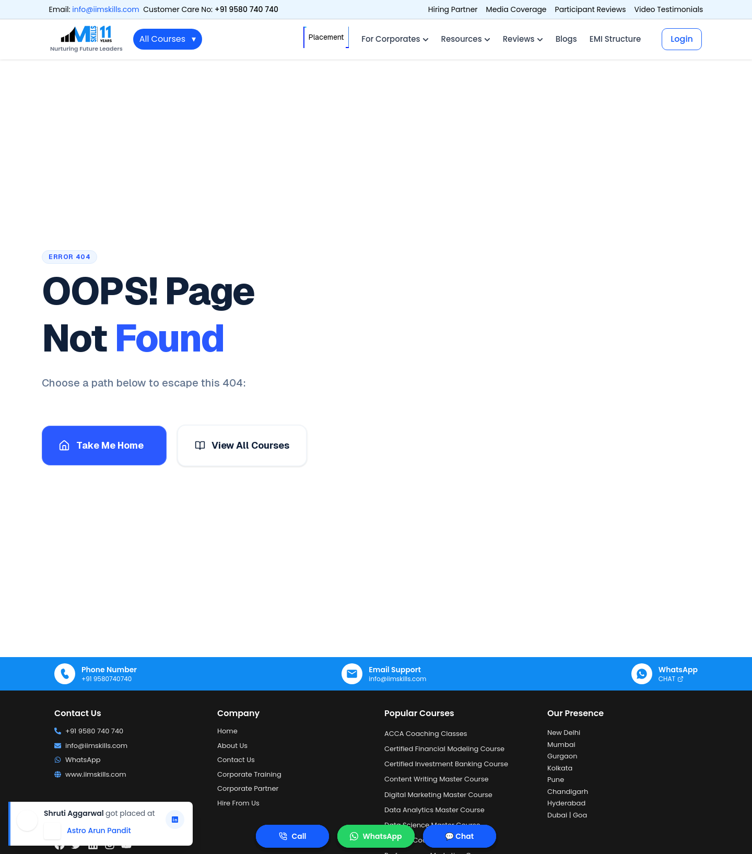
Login (682, 39)
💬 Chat (459, 836)
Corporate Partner (247, 788)
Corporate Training (249, 774)
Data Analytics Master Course (434, 810)
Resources (465, 38)
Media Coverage (516, 9)
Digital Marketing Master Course (438, 795)
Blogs (566, 38)
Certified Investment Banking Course (446, 764)
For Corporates (394, 38)
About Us (232, 746)
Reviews (523, 38)
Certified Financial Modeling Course (444, 749)
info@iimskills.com (105, 9)
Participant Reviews (590, 9)
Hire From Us (238, 803)
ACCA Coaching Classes (425, 734)
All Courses (167, 39)
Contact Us (236, 760)
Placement (326, 37)
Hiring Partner (453, 9)
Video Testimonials (668, 9)
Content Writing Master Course (436, 779)
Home (227, 731)
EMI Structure (615, 38)
